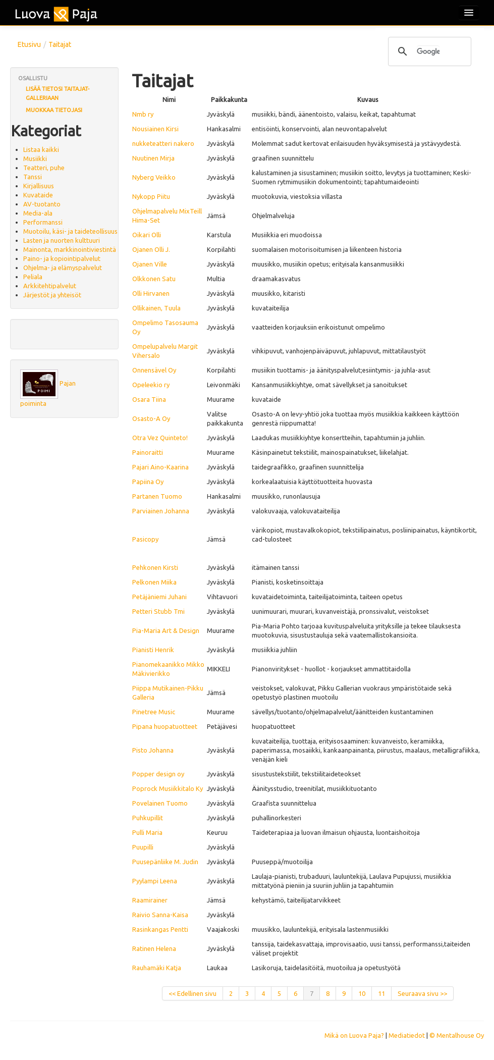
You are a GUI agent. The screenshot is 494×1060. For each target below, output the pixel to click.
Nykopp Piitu (151, 196)
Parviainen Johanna (160, 510)
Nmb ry (142, 114)
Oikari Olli (146, 234)
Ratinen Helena (154, 948)
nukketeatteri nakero (163, 143)
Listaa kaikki (41, 149)
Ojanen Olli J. (151, 249)
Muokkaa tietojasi (54, 110)
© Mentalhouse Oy (456, 1035)
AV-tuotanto (42, 203)
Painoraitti (147, 452)
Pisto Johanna (153, 750)
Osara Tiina (149, 399)
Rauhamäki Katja (156, 967)
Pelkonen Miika (154, 582)
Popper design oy (158, 773)
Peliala (32, 276)
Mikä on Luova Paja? (354, 1035)
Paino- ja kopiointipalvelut (61, 258)
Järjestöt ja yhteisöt (52, 294)
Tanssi (32, 176)
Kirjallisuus (38, 185)
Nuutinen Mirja (153, 158)
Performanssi (43, 222)
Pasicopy (145, 539)
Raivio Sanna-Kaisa (160, 914)
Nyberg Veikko (154, 177)
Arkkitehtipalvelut (49, 285)
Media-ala (37, 213)
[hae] (428, 51)
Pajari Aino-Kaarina (160, 466)
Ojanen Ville (149, 264)
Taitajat (59, 44)
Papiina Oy (147, 481)
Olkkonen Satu (154, 278)
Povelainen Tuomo (160, 803)
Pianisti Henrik (153, 649)
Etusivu (29, 44)
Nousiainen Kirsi (155, 128)
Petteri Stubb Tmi (158, 611)
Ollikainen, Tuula (156, 307)
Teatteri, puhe (44, 167)
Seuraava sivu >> (422, 993)
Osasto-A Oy (151, 418)
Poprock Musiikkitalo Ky (167, 788)
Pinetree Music (153, 711)
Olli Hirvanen (151, 293)
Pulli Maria (147, 832)
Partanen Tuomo (157, 496)
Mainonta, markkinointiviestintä (69, 249)
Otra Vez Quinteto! (160, 437)
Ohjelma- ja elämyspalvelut (62, 267)
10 (361, 993)
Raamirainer (150, 900)
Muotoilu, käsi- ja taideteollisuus (70, 231)
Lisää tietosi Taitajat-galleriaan (57, 93)
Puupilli (142, 847)
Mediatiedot (407, 1035)
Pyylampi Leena (154, 880)
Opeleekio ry (151, 384)
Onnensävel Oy (154, 370)
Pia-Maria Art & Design (165, 630)
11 (381, 993)
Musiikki (35, 158)
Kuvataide (38, 194)
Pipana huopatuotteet (164, 726)
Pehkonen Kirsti (155, 567)
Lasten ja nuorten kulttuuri (61, 240)
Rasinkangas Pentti (160, 929)
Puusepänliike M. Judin (165, 861)
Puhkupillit (147, 817)
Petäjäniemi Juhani (159, 596)
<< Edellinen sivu (192, 993)
